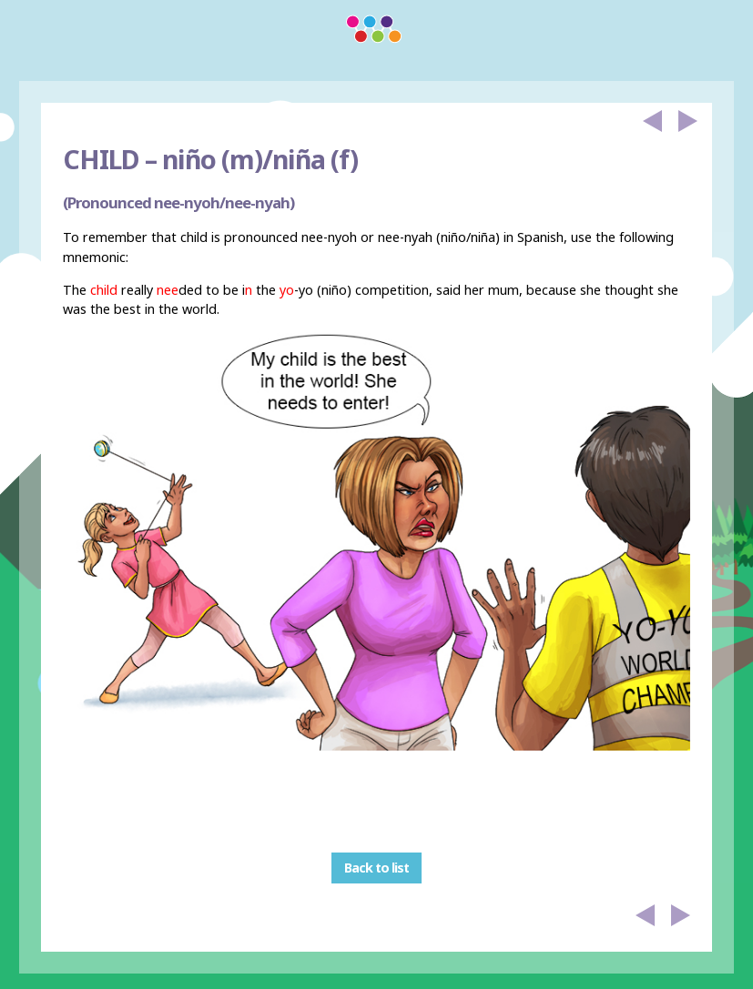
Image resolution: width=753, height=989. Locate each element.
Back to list (376, 868)
